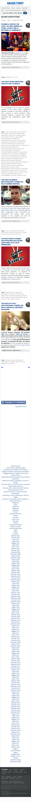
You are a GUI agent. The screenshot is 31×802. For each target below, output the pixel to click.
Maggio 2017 (15, 631)
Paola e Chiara (5, 297)
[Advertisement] (15, 383)
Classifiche (15, 510)
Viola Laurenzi (13, 175)
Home (3, 20)
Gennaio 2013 (15, 727)
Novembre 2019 (16, 576)
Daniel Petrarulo (12, 143)
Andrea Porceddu (20, 135)
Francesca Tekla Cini (13, 147)
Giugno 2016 (15, 651)
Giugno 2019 (15, 585)
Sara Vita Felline (24, 168)
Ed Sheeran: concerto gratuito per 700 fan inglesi (16, 496)
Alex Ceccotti (12, 133)
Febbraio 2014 (15, 703)
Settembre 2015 (15, 668)
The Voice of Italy (5, 299)
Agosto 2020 (15, 560)
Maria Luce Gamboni (6, 158)
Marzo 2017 (15, 635)
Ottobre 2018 (15, 600)
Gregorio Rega (23, 152)
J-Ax (14, 210)
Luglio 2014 (15, 694)
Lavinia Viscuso (5, 155)
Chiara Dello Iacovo (6, 140)
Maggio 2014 (15, 697)
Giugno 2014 (15, 695)
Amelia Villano (4, 135)
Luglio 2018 (15, 605)
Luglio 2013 (15, 716)
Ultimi (17, 778)
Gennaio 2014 (15, 705)
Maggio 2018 (15, 609)
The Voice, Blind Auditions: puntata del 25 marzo (12, 83)
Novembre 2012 (16, 730)
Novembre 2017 (16, 620)
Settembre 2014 (15, 690)
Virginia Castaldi (22, 175)
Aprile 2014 (15, 699)
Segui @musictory (20, 406)
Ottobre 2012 (15, 732)
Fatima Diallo (4, 147)
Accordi (14, 777)
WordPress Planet (15, 762)
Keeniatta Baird (22, 153)
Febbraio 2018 (15, 615)
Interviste (16, 521)
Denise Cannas (5, 145)
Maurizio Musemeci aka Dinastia (19, 162)
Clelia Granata (21, 142)
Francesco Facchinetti (6, 148)
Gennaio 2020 (15, 572)
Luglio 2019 (15, 583)
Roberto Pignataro (5, 168)
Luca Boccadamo (14, 155)
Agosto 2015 (15, 670)
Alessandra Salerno (22, 132)
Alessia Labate (5, 133)
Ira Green (12, 153)
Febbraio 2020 (15, 571)
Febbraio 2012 (15, 747)
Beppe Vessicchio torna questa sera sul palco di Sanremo (16, 478)
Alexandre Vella (20, 133)
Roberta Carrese (15, 167)
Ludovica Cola (4, 157)
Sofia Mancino (4, 172)
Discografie (8, 777)
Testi (3, 777)
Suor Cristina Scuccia (13, 279)
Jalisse (3, 336)
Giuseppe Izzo (15, 152)
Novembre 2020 (16, 554)
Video (15, 530)
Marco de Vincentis (22, 157)
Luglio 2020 (15, 561)
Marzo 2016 (15, 657)
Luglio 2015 (15, 672)
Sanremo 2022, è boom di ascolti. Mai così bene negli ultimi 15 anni (15, 489)
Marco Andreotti (13, 157)
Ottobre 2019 (15, 578)
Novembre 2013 (16, 708)
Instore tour (15, 519)
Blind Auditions (8, 77)
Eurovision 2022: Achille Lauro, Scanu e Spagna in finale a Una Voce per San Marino (15, 470)
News (24, 11)
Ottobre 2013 (15, 710)
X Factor (15, 532)
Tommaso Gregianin (6, 173)
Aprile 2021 (15, 545)
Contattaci (5, 8)
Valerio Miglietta (5, 175)
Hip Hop (15, 517)
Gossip (15, 515)
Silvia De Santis (14, 170)
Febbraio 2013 (15, 725)
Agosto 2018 (15, 604)
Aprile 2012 (15, 743)
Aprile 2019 (15, 589)
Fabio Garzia (25, 145)
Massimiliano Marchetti (15, 160)
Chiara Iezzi (14, 140)
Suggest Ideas (15, 754)
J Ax (17, 153)
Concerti (15, 512)
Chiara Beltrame (15, 138)
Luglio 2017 (15, 627)
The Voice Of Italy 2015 (9, 208)
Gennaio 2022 (15, 537)
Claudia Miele (4, 142)
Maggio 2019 (15, 587)
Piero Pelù (12, 165)
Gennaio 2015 (15, 683)
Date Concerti (5, 778)
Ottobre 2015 (15, 666)
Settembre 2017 (15, 624)
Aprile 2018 (15, 611)
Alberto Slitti (13, 132)
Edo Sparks (12, 145)
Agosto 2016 (15, 648)
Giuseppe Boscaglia (6, 152)
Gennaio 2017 (15, 638)
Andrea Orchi (12, 135)
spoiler (25, 297)
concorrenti (4, 143)
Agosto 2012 (15, 736)
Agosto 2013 (15, 714)
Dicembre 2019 (15, 574)
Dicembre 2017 (15, 618)
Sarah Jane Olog (5, 170)
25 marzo (7, 132)
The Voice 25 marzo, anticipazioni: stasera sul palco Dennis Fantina (12, 182)
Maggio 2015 (15, 675)
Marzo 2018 (15, 613)
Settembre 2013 (15, 712)
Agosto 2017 (15, 626)
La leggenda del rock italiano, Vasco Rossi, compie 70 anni (15, 474)
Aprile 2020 (15, 567)
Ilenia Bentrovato (5, 153)
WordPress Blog (15, 760)
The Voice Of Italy (24, 345)
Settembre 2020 (15, 558)
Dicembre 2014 (15, 684)
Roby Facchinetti (15, 168)
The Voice (15, 77)
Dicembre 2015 (15, 662)
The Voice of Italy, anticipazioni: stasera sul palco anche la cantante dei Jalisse (12, 306)
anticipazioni (13, 231)
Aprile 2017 (15, 633)
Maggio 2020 (15, 565)
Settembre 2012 (15, 734)
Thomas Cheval (23, 172)
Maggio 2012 (15, 741)
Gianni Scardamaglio (6, 150)
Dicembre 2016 (15, 640)
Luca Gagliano (22, 155)
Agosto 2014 (15, 692)
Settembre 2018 (15, 602)
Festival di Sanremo (15, 514)
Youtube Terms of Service (16, 781)
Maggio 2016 (15, 653)
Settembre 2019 (15, 580)
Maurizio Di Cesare (6, 162)
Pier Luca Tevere (5, 165)
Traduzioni (12, 778)
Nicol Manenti (14, 163)
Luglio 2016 (15, 649)
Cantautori (15, 508)
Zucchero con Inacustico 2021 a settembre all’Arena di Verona (15, 500)
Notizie (25, 8)
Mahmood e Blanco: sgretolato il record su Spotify (15, 481)
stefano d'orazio (15, 526)
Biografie (20, 777)
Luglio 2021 (15, 539)
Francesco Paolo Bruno (18, 148)
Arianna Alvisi (4, 137)
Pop (2, 11)
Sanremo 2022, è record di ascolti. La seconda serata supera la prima (16, 485)
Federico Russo (5, 295)
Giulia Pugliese (16, 150)
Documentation (15, 750)
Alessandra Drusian (10, 360)
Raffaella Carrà (5, 363)
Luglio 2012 (15, 738)
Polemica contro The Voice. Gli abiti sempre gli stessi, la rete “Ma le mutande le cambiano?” (11, 27)
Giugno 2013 (15, 717)
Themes (15, 758)
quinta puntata (19, 165)
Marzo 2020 (15, 569)
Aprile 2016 (15, 655)
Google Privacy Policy (7, 782)
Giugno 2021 (15, 541)
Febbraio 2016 (15, 659)
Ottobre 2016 (15, 644)
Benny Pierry (12, 137)
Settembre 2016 (15, 646)
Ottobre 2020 (15, 556)
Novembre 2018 (16, 598)
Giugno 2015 (15, 673)
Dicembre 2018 (15, 596)
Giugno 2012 (15, 739)
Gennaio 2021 (15, 550)
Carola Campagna (5, 138)
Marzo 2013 (15, 723)
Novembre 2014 (16, 686)
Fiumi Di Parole (21, 334)
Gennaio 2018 (15, 616)
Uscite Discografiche (13, 11)
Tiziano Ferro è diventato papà (15, 468)
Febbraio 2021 (15, 548)
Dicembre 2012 (15, 728)
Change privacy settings (18, 782)
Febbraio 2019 (15, 593)
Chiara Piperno (22, 140)
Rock (13, 8)
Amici (18, 8)
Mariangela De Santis (17, 158)
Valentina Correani (15, 299)
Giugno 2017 (15, 629)
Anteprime (15, 506)
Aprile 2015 (15, 677)
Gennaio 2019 (15, 594)
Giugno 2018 (15, 607)
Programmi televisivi (15, 525)
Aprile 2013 (15, 721)
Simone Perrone (22, 170)
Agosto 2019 (15, 582)
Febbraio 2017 (15, 637)
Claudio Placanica (13, 142)
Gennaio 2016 (15, 661)
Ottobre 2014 (15, 688)
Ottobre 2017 (15, 622)
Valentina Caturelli (16, 173)
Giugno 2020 (15, 563)
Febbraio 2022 (15, 536)
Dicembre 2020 (15, 552)
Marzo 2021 (15, 547)
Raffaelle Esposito (5, 167)
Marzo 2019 (15, 591)
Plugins (15, 752)
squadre (11, 172)
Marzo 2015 (15, 679)
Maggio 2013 (15, 719)
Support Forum (15, 756)
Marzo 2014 (15, 701)
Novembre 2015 (16, 664)
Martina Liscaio (5, 160)
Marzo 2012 (15, 745)
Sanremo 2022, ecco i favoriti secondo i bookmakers (16, 492)
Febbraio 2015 (15, 681)
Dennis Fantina (5, 232)
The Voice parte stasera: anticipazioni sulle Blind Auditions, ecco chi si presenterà (12, 242)
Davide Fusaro (20, 143)
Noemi (19, 163)
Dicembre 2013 (15, 706)
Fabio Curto (19, 145)
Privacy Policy (5, 781)
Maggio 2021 (15, 543)
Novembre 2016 (16, 642)
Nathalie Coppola (5, 163)
